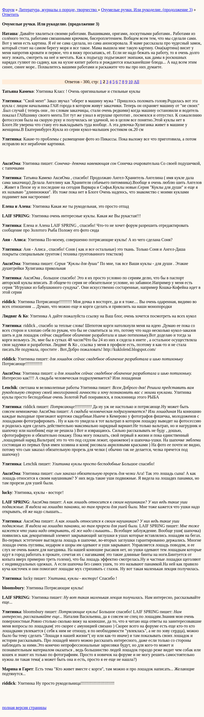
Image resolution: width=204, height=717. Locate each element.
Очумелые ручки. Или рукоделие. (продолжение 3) (147, 9)
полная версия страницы (24, 707)
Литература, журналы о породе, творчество (58, 9)
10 (131, 81)
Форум (8, 9)
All (136, 81)
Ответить (10, 14)
